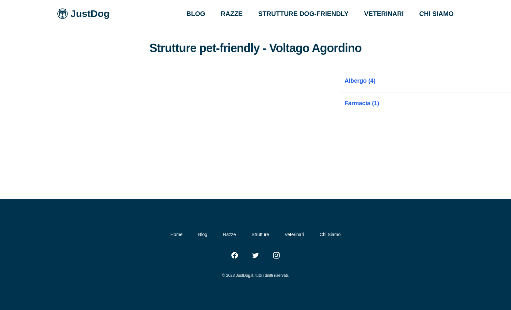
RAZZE (232, 13)
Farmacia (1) (361, 103)
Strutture (260, 234)
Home (176, 234)
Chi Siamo (330, 234)
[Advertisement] (170, 119)
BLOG (195, 13)
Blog (202, 234)
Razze (229, 234)
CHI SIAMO (436, 13)
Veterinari (294, 234)
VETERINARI (383, 13)
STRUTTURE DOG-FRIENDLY (303, 13)
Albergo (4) (359, 81)
